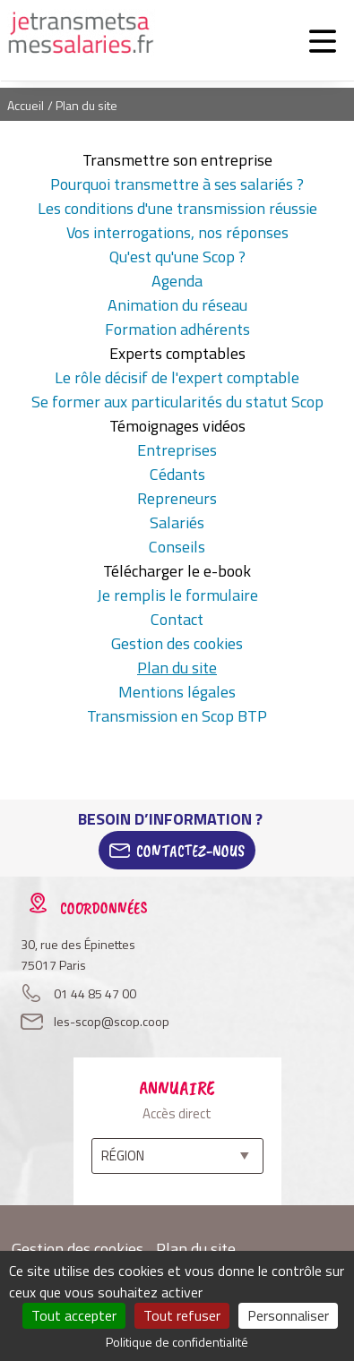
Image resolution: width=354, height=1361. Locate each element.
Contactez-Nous (190, 850)
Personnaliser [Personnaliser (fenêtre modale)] (288, 1315)
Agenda (177, 281)
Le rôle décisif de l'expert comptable (177, 377)
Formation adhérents (177, 329)
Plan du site (177, 667)
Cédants (177, 474)
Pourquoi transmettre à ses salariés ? (177, 184)
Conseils (177, 547)
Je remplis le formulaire (177, 595)
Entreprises (177, 450)
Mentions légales (177, 692)
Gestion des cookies (177, 643)
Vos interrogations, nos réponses (177, 232)
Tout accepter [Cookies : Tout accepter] (74, 1315)
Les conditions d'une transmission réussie (177, 208)
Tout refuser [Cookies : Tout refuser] (181, 1315)
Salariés (177, 522)
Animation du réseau (177, 305)
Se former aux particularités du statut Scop (177, 401)
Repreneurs (177, 498)
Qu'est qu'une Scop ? (177, 256)
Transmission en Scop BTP (177, 716)
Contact (177, 619)
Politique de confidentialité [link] (177, 1341)
